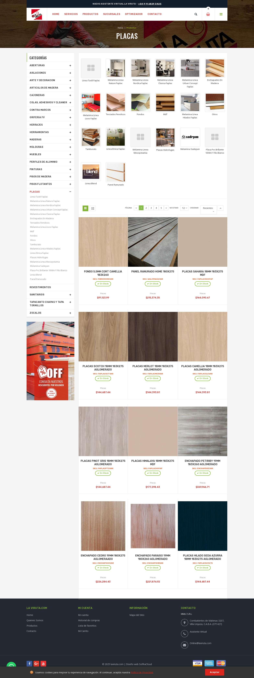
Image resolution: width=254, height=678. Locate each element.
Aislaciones (38, 73)
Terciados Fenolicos (40, 222)
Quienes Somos (35, 620)
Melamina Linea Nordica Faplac (45, 205)
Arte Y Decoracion (42, 80)
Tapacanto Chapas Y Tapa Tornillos (47, 304)
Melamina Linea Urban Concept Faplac (49, 209)
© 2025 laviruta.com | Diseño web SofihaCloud (127, 664)
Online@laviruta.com (200, 643)
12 (184, 208)
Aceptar (214, 672)
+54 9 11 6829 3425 (149, 4)
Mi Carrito (83, 631)
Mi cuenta (83, 614)
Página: (128, 208)
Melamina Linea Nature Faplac (45, 201)
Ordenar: (194, 208)
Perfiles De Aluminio (43, 162)
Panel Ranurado (38, 279)
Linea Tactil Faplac (39, 196)
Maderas (35, 139)
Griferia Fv (37, 117)
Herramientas (39, 132)
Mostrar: (174, 208)
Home (120, 28)
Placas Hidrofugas (39, 257)
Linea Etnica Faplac (39, 253)
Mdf (32, 231)
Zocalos (35, 313)
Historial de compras (89, 620)
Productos (32, 625)
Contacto (31, 631)
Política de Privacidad (142, 672)
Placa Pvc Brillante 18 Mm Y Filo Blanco (48, 270)
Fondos (33, 235)
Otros (33, 240)
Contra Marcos (40, 110)
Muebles (35, 154)
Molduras (36, 147)
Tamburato (35, 244)
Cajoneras (37, 95)
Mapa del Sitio (136, 614)
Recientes (208, 208)
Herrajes (36, 124)
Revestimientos (40, 287)
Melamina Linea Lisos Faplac (44, 226)
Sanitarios (37, 294)
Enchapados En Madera (42, 218)
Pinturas (36, 169)
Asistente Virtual (198, 631)
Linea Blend (36, 274)
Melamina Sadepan (39, 265)
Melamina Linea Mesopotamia (45, 261)
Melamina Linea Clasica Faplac (45, 214)
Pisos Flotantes (41, 184)
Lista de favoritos (87, 625)
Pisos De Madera (40, 176)
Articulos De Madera (44, 87)
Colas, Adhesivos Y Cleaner (48, 102)
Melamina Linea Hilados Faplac (45, 248)
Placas (35, 192)
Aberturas (37, 65)
